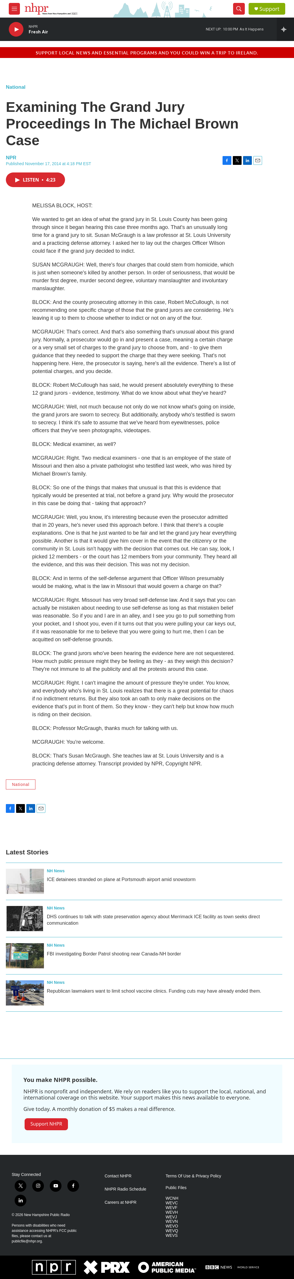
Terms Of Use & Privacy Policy (193, 1176)
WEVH (171, 1212)
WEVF (171, 1208)
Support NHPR (46, 1124)
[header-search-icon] (239, 9)
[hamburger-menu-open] (14, 9)
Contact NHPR (118, 1176)
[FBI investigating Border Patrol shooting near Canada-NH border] (25, 955)
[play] (16, 29)
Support (269, 9)
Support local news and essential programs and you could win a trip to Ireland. (147, 52)
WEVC (171, 1203)
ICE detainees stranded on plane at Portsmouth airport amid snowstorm (121, 879)
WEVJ (171, 1217)
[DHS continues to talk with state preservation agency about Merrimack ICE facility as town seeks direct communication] (25, 918)
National (15, 87)
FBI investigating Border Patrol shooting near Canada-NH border (114, 953)
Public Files (176, 1188)
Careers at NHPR (120, 1202)
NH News (56, 870)
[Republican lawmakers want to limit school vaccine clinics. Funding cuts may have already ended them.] (25, 993)
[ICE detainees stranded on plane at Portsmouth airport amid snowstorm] (25, 881)
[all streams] (285, 29)
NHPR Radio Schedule (125, 1189)
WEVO (171, 1226)
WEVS (171, 1235)
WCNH (171, 1198)
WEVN (171, 1221)
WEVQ (171, 1231)
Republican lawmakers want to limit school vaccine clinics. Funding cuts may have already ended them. (154, 991)
